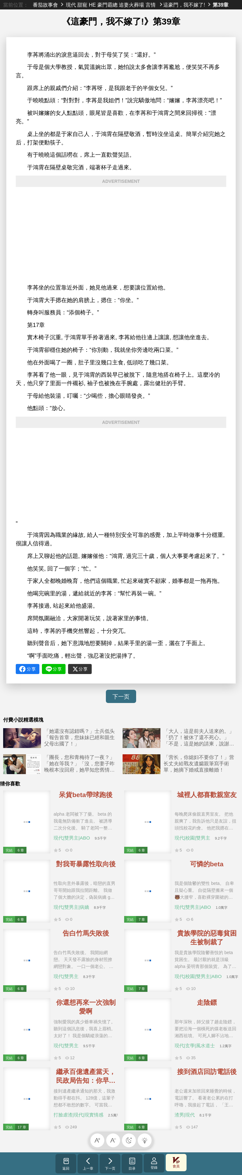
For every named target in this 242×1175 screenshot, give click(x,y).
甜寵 (82, 5)
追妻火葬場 (131, 5)
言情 (151, 5)
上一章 (88, 1163)
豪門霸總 (107, 5)
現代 (71, 5)
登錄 (154, 1163)
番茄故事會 (45, 5)
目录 (132, 1163)
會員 (176, 1162)
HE (92, 5)
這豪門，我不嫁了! (184, 5)
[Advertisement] (121, 235)
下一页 (121, 697)
